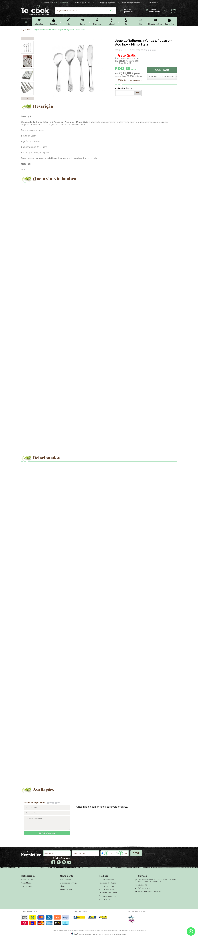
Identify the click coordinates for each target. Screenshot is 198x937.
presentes (128, 11)
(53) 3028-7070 (144, 888)
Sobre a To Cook (27, 880)
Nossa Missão (26, 883)
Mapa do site (141, 930)
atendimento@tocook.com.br (132, 3)
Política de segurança (107, 896)
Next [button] (27, 98)
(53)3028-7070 (85, 3)
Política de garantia (106, 889)
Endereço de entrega (68, 883)
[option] (27, 47)
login (55, 3)
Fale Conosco (26, 886)
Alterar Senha (65, 886)
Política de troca (105, 899)
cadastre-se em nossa (30, 851)
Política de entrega (106, 886)
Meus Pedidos (65, 880)
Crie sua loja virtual (88, 934)
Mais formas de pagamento (131, 80)
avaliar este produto (138, 50)
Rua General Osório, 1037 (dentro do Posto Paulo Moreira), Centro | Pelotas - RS (157, 881)
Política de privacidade (108, 893)
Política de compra (106, 880)
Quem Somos (153, 3)
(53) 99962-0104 (110, 3)
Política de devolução (107, 883)
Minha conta (154, 11)
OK (137, 93)
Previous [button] (27, 38)
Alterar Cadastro (66, 889)
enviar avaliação (47, 833)
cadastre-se (64, 3)
